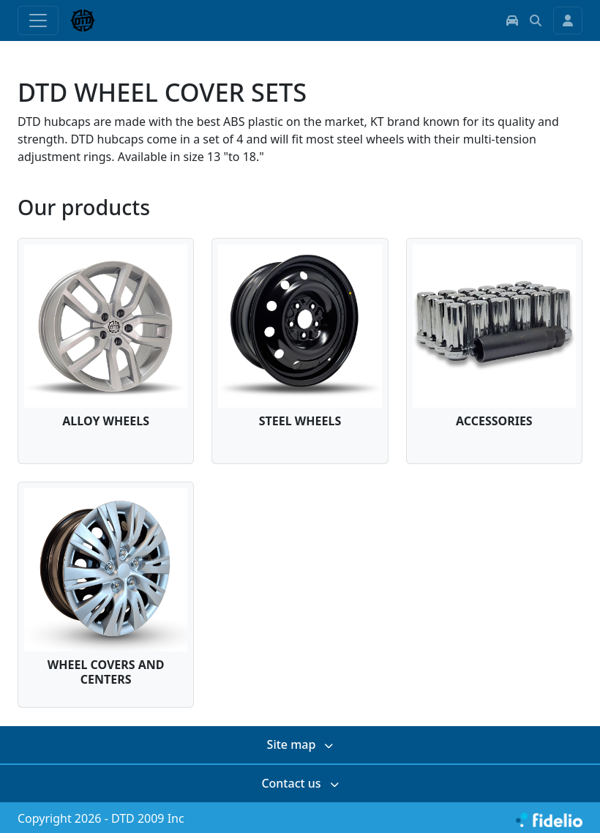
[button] (512, 20)
